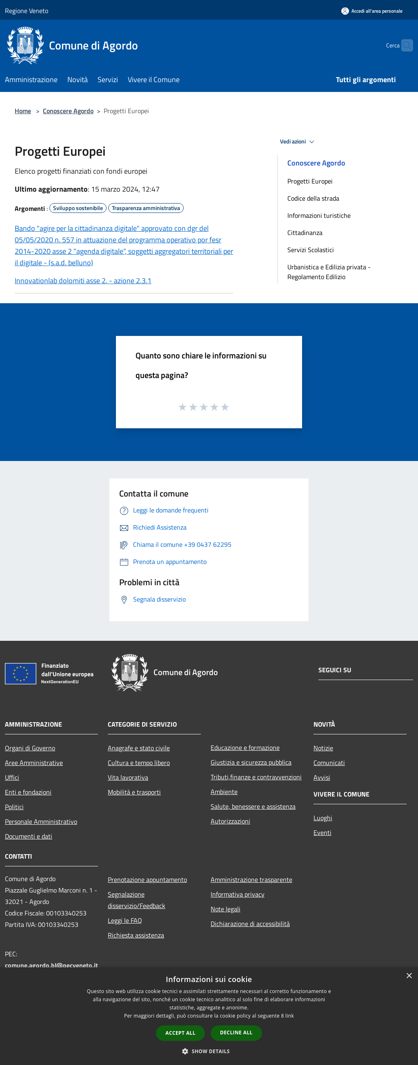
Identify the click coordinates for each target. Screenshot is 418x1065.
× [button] (409, 976)
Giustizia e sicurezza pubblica (251, 762)
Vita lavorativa (128, 777)
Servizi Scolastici (310, 250)
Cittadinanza (304, 232)
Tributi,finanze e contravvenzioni (256, 777)
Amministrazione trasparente (251, 879)
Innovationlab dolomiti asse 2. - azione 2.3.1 (83, 280)
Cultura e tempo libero (139, 762)
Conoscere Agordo (68, 111)
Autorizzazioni (230, 821)
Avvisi (322, 777)
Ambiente (224, 792)
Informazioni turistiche (319, 215)
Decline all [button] (236, 1032)
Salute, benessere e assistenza (253, 806)
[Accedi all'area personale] (372, 10)
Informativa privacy (238, 894)
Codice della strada (313, 198)
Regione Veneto (26, 11)
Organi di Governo (30, 748)
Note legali (225, 909)
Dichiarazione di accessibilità (250, 924)
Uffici (12, 777)
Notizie (323, 748)
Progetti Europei (310, 181)
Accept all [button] (180, 1032)
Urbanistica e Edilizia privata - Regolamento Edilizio (329, 272)
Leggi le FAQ (125, 920)
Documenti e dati (28, 836)
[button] (209, 1051)
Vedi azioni (298, 142)
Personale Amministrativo (41, 821)
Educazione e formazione (245, 747)
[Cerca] (403, 45)
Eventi (322, 832)
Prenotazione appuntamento (147, 879)
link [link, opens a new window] (289, 1015)
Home (23, 111)
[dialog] (209, 1016)
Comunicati (329, 762)
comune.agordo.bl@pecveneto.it (51, 965)
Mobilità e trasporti (134, 792)
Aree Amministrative (34, 762)
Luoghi (323, 818)
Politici (14, 807)
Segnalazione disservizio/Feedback (136, 900)
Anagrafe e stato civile (139, 748)
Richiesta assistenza (136, 935)
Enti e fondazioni (28, 792)
